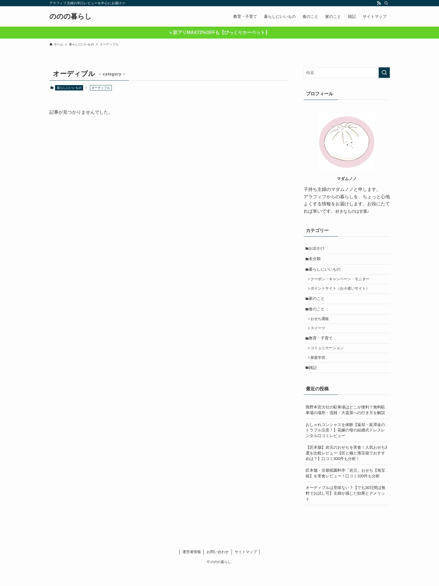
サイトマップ (246, 568)
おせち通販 (321, 328)
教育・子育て (322, 350)
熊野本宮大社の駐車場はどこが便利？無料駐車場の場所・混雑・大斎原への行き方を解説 (345, 426)
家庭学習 (319, 372)
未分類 (316, 260)
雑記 (314, 383)
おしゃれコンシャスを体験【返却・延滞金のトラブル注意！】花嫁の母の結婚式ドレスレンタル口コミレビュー (345, 446)
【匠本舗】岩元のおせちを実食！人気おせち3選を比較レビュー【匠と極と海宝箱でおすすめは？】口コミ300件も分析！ (346, 469)
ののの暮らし (70, 16)
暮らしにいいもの (69, 87)
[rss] (379, 3)
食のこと (318, 317)
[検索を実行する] (384, 72)
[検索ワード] (347, 72)
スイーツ (319, 339)
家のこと (318, 305)
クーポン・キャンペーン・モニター (341, 284)
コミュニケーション (329, 362)
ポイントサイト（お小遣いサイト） (341, 294)
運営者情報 (191, 568)
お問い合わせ (218, 568)
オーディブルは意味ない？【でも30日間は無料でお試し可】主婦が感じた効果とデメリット (346, 510)
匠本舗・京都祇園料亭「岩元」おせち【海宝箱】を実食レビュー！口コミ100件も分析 (345, 490)
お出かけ (318, 248)
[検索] (386, 3)
